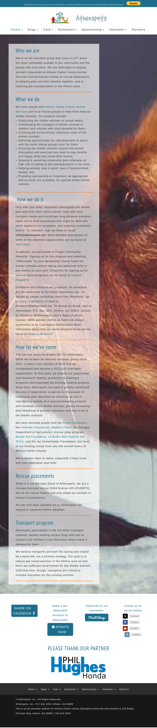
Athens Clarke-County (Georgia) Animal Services (82, 708)
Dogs (32, 30)
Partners (139, 30)
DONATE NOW (62, 629)
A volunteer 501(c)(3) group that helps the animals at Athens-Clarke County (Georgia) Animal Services (74, 5)
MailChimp (96, 617)
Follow (134, 616)
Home (15, 30)
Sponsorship (92, 30)
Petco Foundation (75, 422)
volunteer (23, 244)
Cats (47, 30)
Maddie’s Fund (61, 427)
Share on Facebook (22, 610)
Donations (66, 30)
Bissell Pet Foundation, (31, 436)
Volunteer (116, 30)
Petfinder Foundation (35, 427)
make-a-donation (31, 301)
